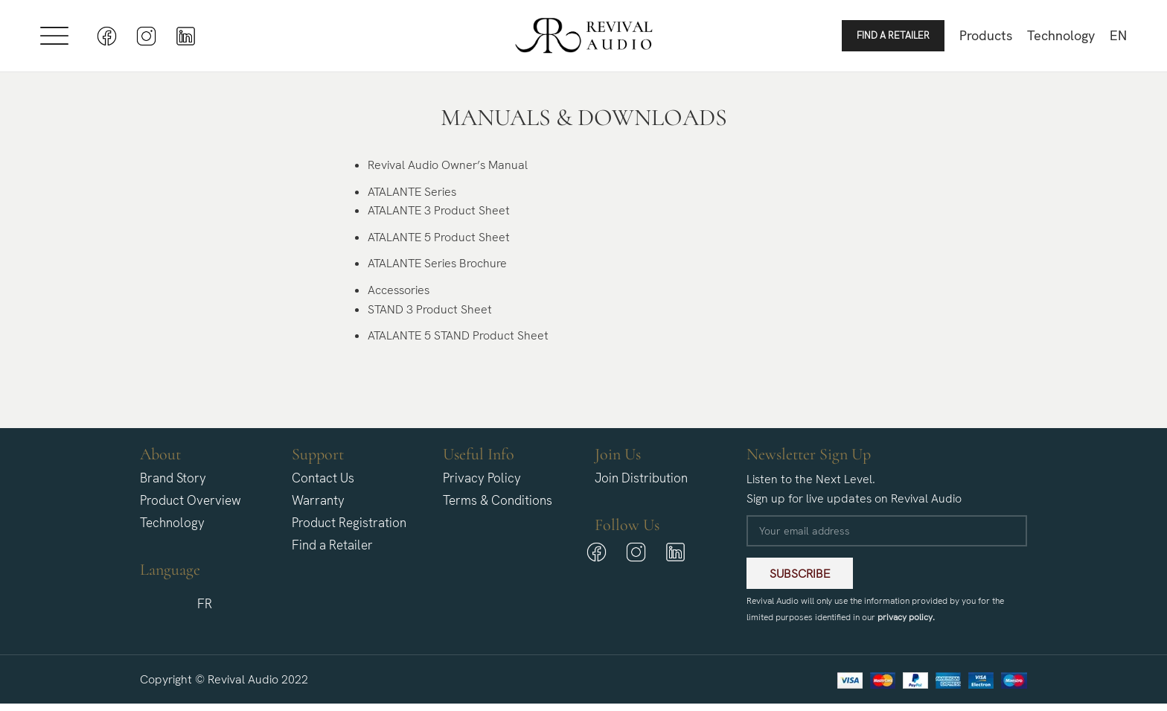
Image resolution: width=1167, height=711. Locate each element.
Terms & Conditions (497, 500)
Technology (172, 522)
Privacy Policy (482, 478)
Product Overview (190, 500)
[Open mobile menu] (54, 36)
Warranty (318, 500)
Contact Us (323, 478)
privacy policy (905, 617)
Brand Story (173, 478)
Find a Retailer (893, 35)
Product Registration (349, 522)
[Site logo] (583, 34)
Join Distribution (641, 478)
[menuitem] (1118, 36)
